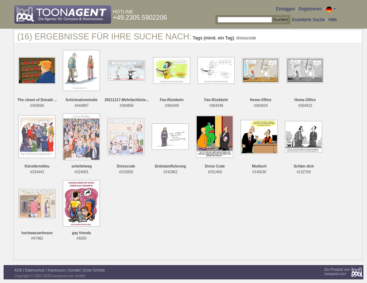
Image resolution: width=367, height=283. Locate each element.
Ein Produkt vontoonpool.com (337, 272)
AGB (18, 270)
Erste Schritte (94, 270)
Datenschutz (35, 270)
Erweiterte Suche (308, 19)
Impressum (56, 270)
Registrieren (310, 8)
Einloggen (285, 8)
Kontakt (74, 270)
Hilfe (332, 19)
